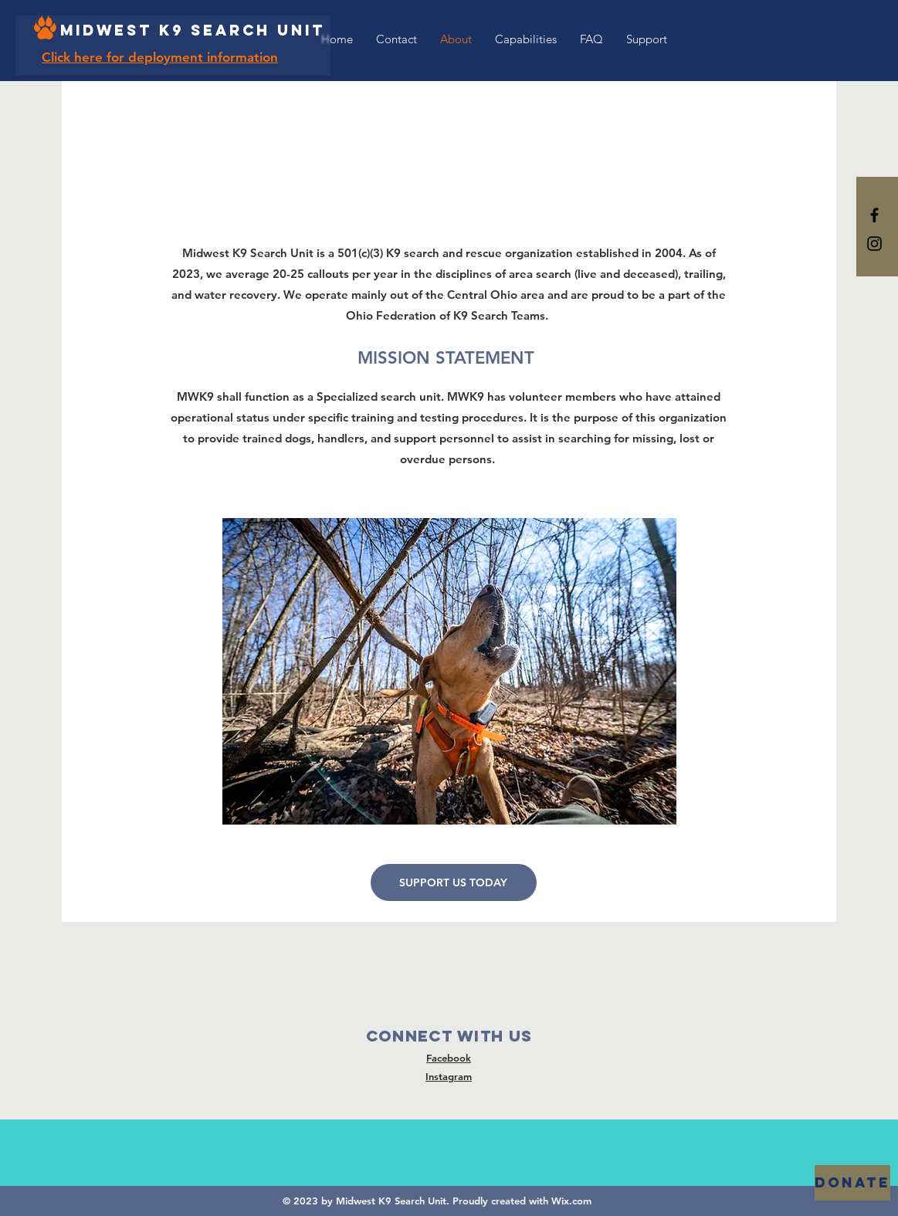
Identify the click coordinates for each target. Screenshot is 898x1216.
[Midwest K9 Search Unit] (192, 30)
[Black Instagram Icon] (874, 243)
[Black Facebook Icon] (874, 215)
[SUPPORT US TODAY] (454, 882)
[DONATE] (852, 1183)
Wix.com (571, 1200)
